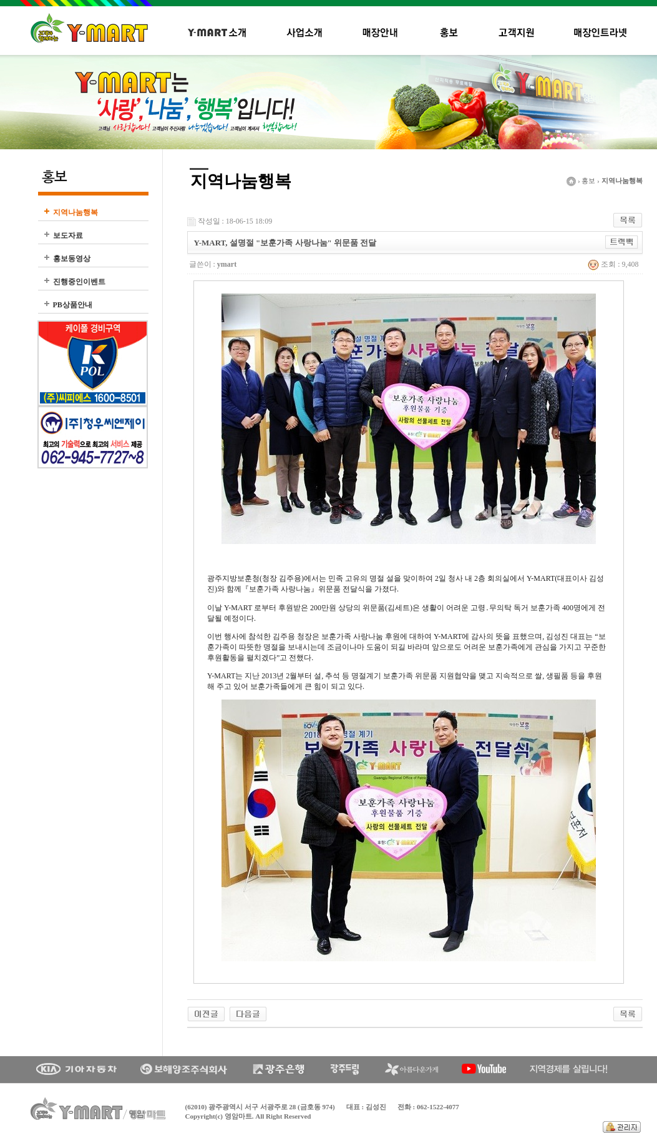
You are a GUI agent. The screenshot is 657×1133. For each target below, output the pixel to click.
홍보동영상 (71, 258)
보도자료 (68, 235)
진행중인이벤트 (79, 281)
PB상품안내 (72, 304)
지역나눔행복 (75, 212)
